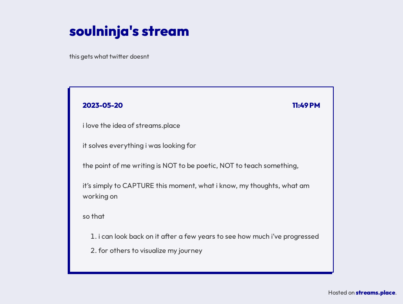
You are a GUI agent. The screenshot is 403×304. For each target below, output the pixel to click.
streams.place (375, 292)
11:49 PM (306, 105)
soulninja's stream (129, 30)
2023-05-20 (103, 105)
